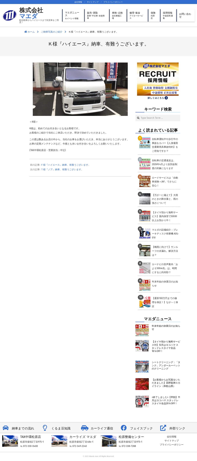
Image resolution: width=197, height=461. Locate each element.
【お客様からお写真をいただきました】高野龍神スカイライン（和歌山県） (166, 383)
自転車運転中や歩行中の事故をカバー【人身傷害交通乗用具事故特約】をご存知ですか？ (165, 145)
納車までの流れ (23, 428)
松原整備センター (131, 437)
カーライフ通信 (102, 428)
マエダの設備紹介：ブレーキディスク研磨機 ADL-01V (165, 233)
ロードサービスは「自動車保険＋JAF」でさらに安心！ (165, 181)
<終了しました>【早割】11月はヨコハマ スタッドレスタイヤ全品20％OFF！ (166, 400)
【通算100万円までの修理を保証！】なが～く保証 (165, 302)
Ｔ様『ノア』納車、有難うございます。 (62, 169)
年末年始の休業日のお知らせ (165, 283)
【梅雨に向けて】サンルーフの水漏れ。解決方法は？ (165, 251)
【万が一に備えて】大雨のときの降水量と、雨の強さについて (165, 199)
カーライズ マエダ (82, 437)
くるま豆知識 (60, 428)
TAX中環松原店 (30, 437)
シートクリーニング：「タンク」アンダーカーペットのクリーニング (166, 365)
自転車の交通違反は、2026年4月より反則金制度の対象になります (164, 164)
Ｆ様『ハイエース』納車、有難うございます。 (66, 164)
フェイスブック (141, 428)
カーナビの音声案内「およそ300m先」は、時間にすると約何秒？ (165, 268)
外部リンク (177, 428)
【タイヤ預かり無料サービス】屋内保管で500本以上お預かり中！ (165, 216)
